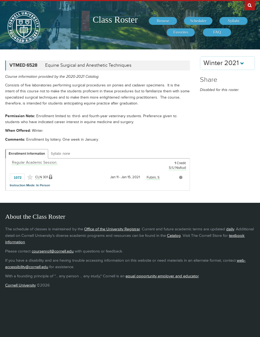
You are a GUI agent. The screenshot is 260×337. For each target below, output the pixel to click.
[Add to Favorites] (30, 177)
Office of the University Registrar (112, 229)
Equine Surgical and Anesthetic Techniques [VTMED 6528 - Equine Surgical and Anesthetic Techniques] (88, 65)
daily (230, 229)
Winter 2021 (223, 63)
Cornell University (20, 285)
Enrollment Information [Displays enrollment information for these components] (27, 153)
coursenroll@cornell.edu (53, 251)
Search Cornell (250, 5)
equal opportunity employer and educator (162, 276)
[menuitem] (163, 21)
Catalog (174, 235)
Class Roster (115, 20)
